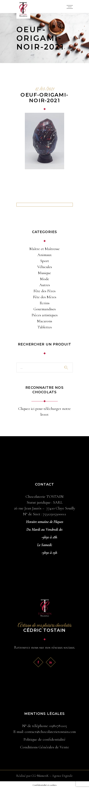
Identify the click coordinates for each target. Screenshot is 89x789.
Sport (44, 260)
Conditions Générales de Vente (44, 747)
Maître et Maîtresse (44, 248)
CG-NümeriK (40, 776)
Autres (44, 285)
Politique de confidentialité (44, 739)
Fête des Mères (44, 297)
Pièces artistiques (45, 315)
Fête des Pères (44, 291)
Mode (44, 279)
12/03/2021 (44, 89)
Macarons (44, 321)
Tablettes (44, 327)
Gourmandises (44, 309)
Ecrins (44, 303)
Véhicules (44, 267)
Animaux (44, 254)
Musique (44, 273)
